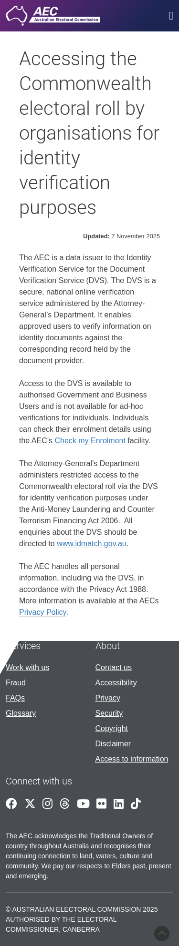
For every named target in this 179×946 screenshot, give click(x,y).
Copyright (111, 728)
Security (109, 713)
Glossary (21, 713)
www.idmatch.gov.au (91, 543)
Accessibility (116, 683)
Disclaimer (113, 744)
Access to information (131, 759)
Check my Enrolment (90, 441)
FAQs (15, 698)
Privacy (107, 698)
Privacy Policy (42, 612)
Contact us (113, 667)
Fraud (16, 683)
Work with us (27, 667)
